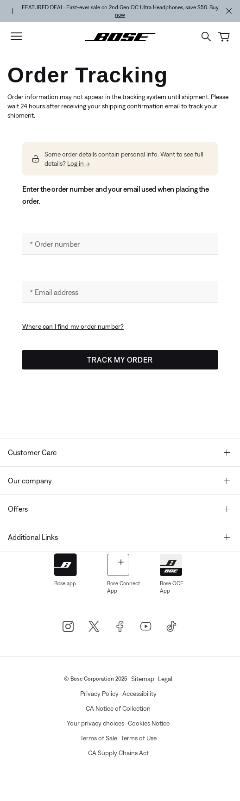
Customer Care (119, 452)
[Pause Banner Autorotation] (11, 11)
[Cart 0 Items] (224, 37)
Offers (119, 509)
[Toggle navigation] (16, 36)
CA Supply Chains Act (118, 753)
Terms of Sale (98, 738)
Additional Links (119, 537)
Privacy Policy (99, 693)
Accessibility (139, 693)
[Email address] (120, 292)
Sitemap (142, 678)
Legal (165, 678)
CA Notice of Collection (118, 708)
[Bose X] (94, 626)
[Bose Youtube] (146, 626)
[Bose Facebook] (120, 626)
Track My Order (119, 360)
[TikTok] (172, 626)
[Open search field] (206, 36)
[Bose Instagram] (68, 626)
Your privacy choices (95, 723)
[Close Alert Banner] (228, 11)
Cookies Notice (149, 723)
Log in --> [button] (78, 163)
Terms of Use (139, 738)
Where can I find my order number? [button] (73, 326)
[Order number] (120, 244)
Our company (119, 480)
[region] (120, 11)
